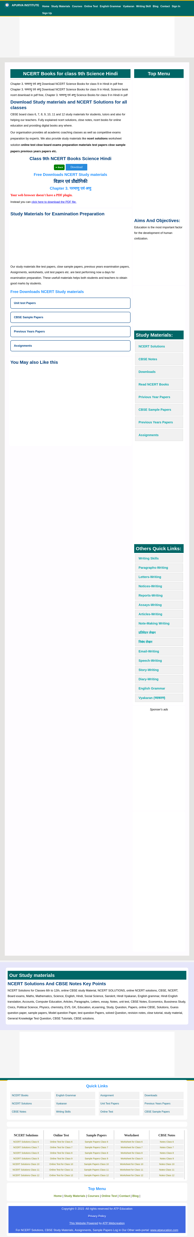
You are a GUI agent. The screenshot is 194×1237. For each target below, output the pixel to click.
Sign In (176, 6)
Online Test (91, 6)
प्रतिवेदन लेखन (147, 632)
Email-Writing (148, 651)
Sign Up (47, 13)
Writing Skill (143, 6)
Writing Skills (148, 558)
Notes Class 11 (166, 1169)
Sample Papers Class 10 (96, 1164)
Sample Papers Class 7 (96, 1147)
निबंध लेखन (145, 642)
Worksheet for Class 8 (131, 1153)
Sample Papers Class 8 (96, 1153)
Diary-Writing (148, 679)
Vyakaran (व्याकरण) (151, 698)
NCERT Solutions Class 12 (26, 1175)
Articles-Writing (150, 614)
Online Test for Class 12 (61, 1175)
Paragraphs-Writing (153, 567)
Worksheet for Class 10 (131, 1164)
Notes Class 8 (167, 1153)
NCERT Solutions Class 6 (26, 1142)
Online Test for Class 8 (61, 1153)
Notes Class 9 (167, 1158)
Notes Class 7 (167, 1147)
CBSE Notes (19, 1111)
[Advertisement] (97, 33)
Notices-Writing (150, 586)
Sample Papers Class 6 (96, 1142)
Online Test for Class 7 (61, 1147)
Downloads (151, 1095)
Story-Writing (148, 670)
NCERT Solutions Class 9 (26, 1158)
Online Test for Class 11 (61, 1169)
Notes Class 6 (167, 1142)
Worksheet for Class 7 (131, 1147)
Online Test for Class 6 (61, 1142)
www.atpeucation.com (164, 1230)
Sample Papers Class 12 (96, 1175)
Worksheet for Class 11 (131, 1169)
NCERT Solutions (22, 1103)
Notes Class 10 (166, 1164)
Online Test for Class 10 (61, 1164)
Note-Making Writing (153, 623)
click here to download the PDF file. (53, 202)
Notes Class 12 (166, 1175)
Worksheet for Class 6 (131, 1142)
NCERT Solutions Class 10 (26, 1164)
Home (45, 6)
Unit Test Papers (109, 1103)
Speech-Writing (150, 660)
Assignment (107, 1095)
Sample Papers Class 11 (96, 1169)
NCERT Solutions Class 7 (26, 1147)
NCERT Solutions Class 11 (26, 1169)
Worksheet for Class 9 (131, 1158)
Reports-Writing (150, 595)
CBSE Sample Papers (157, 1111)
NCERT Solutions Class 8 (26, 1153)
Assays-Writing (150, 605)
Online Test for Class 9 (61, 1158)
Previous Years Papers (157, 1103)
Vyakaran (128, 6)
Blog (156, 6)
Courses (77, 6)
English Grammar (110, 6)
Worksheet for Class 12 (131, 1175)
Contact (165, 6)
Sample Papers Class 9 (96, 1158)
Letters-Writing (149, 577)
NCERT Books (20, 1095)
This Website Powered (83, 1223)
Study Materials (60, 6)
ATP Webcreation (113, 1223)
